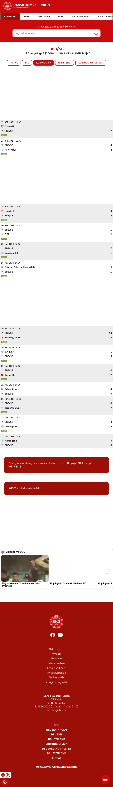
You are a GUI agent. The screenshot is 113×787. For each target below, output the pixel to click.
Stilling (14, 63)
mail (80, 463)
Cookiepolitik (56, 677)
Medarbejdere (57, 663)
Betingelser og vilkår (56, 682)
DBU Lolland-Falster (56, 749)
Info (27, 63)
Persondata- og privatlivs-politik (56, 767)
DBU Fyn (56, 734)
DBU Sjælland (56, 753)
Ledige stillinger (56, 668)
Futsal (56, 758)
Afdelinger (56, 658)
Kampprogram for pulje (91, 63)
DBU (56, 725)
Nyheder (56, 654)
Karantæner (64, 63)
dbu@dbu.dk (58, 710)
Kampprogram (43, 63)
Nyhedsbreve (56, 649)
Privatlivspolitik (56, 672)
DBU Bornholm (56, 730)
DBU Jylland (56, 739)
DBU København (56, 744)
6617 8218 (15, 466)
